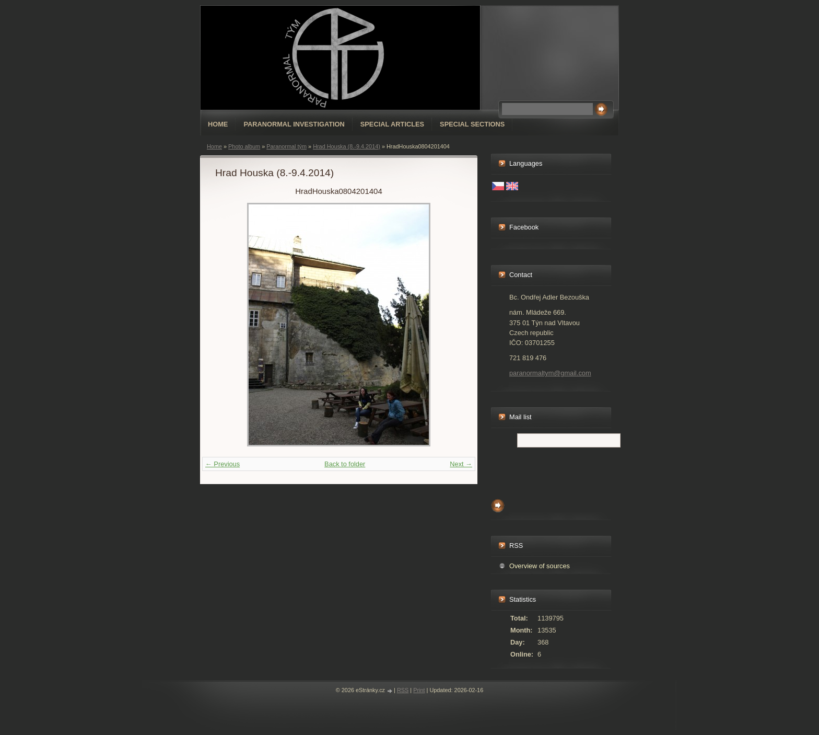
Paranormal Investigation (293, 124)
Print (419, 690)
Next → (461, 464)
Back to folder (344, 464)
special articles (392, 124)
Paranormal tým (286, 146)
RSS (402, 690)
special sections (472, 124)
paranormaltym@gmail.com (550, 373)
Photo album (244, 146)
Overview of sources (539, 566)
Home (218, 124)
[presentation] (570, 470)
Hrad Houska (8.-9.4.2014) (346, 146)
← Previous (222, 464)
